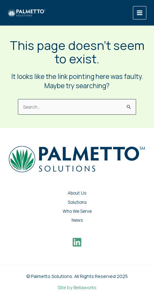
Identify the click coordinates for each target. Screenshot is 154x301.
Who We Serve (77, 211)
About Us (77, 193)
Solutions (77, 202)
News (77, 220)
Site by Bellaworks (77, 287)
